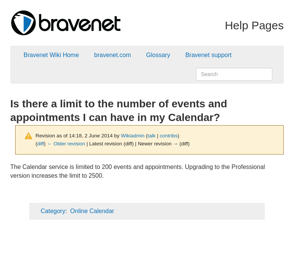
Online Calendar (92, 211)
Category (53, 211)
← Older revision (66, 144)
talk (152, 136)
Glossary (158, 55)
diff (40, 144)
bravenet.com (112, 55)
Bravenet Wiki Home (51, 55)
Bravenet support (208, 55)
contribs (168, 136)
